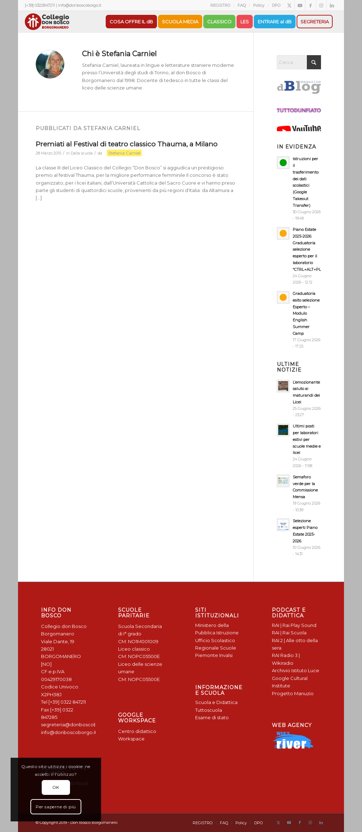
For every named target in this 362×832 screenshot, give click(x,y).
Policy (258, 5)
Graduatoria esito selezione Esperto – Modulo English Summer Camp (306, 313)
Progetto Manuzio (293, 693)
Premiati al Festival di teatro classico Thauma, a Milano (126, 144)
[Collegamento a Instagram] (321, 5)
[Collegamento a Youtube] (300, 5)
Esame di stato (212, 717)
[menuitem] (220, 5)
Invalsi (226, 655)
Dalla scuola (82, 153)
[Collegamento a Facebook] (310, 5)
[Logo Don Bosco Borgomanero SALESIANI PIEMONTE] (47, 21)
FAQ (242, 5)
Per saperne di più (56, 806)
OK (55, 787)
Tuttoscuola (208, 710)
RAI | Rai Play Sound (294, 625)
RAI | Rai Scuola (289, 632)
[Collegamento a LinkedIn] (332, 5)
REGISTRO (220, 5)
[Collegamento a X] (289, 5)
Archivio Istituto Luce (295, 670)
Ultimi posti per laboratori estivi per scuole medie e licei (307, 439)
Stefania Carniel (124, 153)
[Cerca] (299, 62)
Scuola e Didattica (216, 702)
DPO (276, 5)
